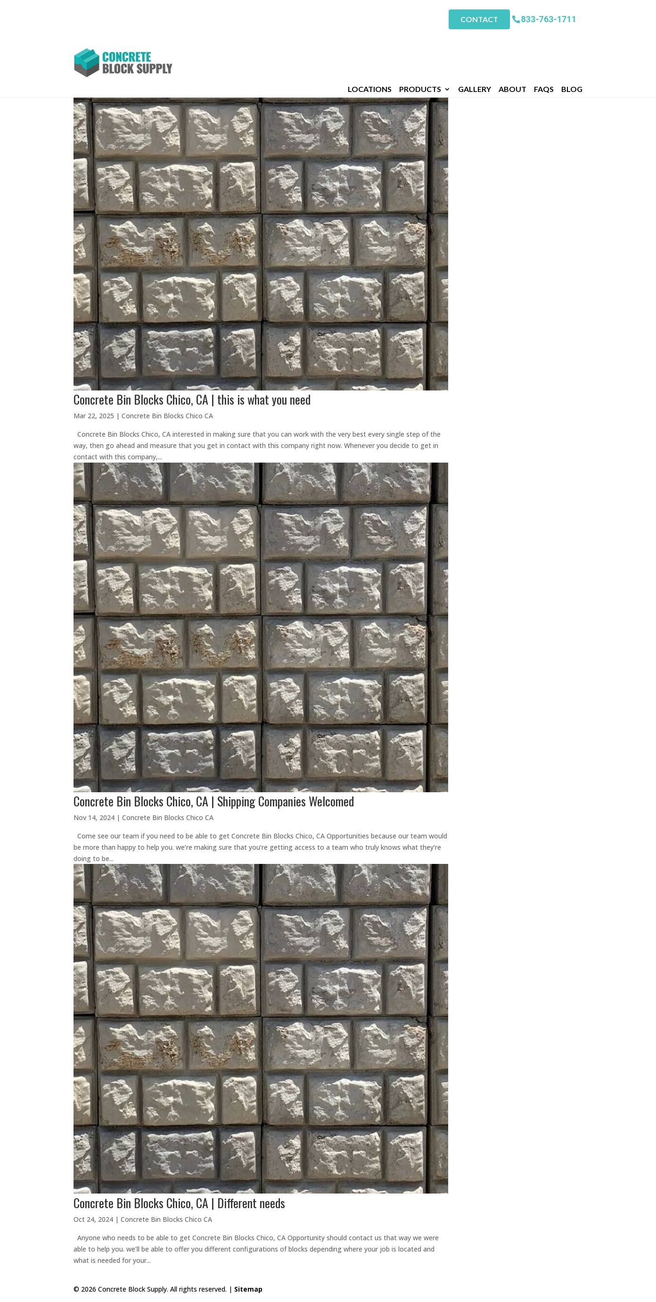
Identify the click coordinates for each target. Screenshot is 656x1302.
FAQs (544, 42)
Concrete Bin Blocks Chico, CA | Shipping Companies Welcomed (214, 801)
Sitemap (248, 1289)
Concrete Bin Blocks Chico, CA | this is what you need (192, 399)
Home (83, 54)
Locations (370, 42)
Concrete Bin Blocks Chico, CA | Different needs (179, 1203)
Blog (571, 42)
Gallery (474, 42)
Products (420, 42)
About (512, 42)
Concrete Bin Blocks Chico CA (167, 415)
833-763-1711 (548, 18)
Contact (479, 19)
